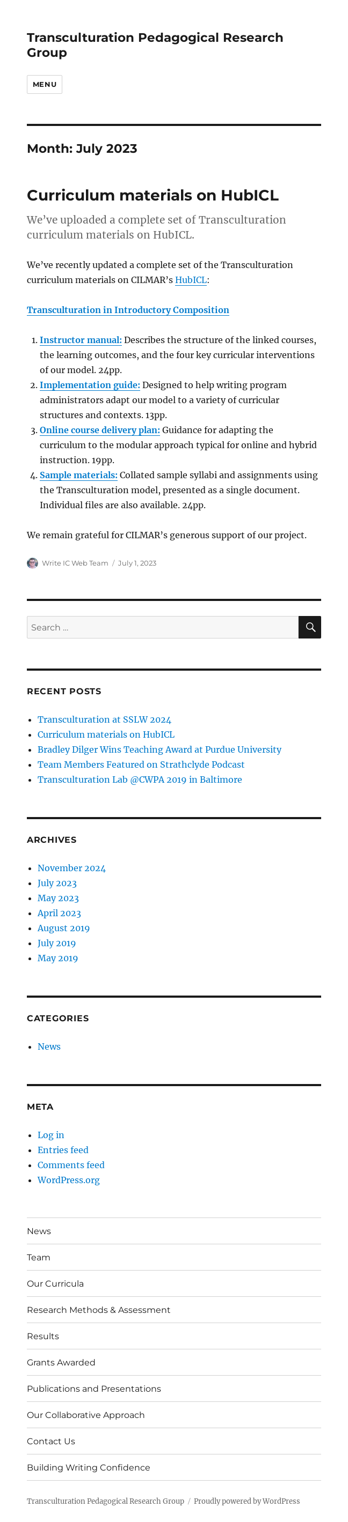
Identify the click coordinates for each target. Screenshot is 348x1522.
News (49, 1046)
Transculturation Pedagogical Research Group (105, 1501)
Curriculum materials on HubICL (153, 195)
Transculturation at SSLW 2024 (104, 719)
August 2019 (64, 928)
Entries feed (63, 1150)
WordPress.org (69, 1180)
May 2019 (58, 958)
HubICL (191, 279)
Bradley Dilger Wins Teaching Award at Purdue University (159, 749)
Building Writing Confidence (88, 1467)
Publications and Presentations (94, 1389)
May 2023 (58, 898)
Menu (44, 84)
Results (43, 1336)
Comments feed (71, 1165)
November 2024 (72, 868)
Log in (51, 1135)
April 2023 (59, 913)
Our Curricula (55, 1284)
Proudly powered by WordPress (247, 1501)
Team (38, 1257)
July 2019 (57, 943)
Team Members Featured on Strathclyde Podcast (141, 764)
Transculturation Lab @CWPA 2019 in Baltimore (140, 779)
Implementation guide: (90, 385)
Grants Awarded (61, 1362)
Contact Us (51, 1441)
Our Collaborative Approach (86, 1415)
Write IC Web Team (75, 563)
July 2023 (57, 883)
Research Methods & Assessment (99, 1310)
